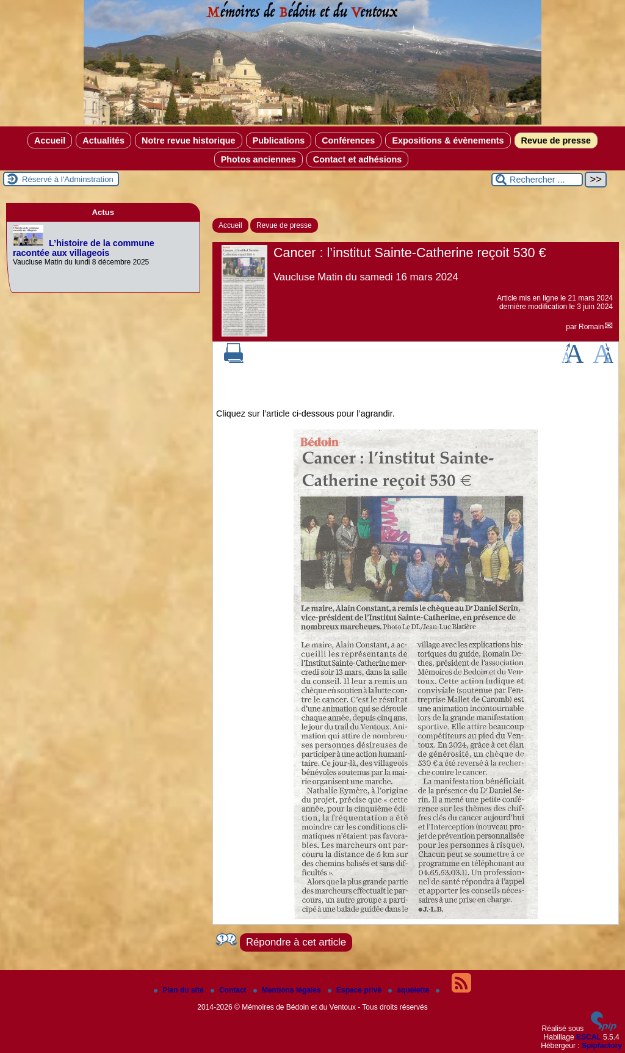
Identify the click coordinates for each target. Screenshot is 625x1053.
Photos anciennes (258, 159)
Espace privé (355, 990)
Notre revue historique (189, 140)
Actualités (103, 140)
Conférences (348, 140)
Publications (279, 140)
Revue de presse (556, 140)
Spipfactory (602, 1045)
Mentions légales (288, 990)
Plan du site (180, 990)
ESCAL (588, 1037)
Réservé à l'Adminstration (68, 179)
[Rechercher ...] (537, 179)
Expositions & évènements (448, 140)
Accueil (49, 140)
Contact (229, 990)
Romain (591, 326)
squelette (409, 990)
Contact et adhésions (357, 159)
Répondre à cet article (296, 942)
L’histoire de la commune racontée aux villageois (83, 248)
